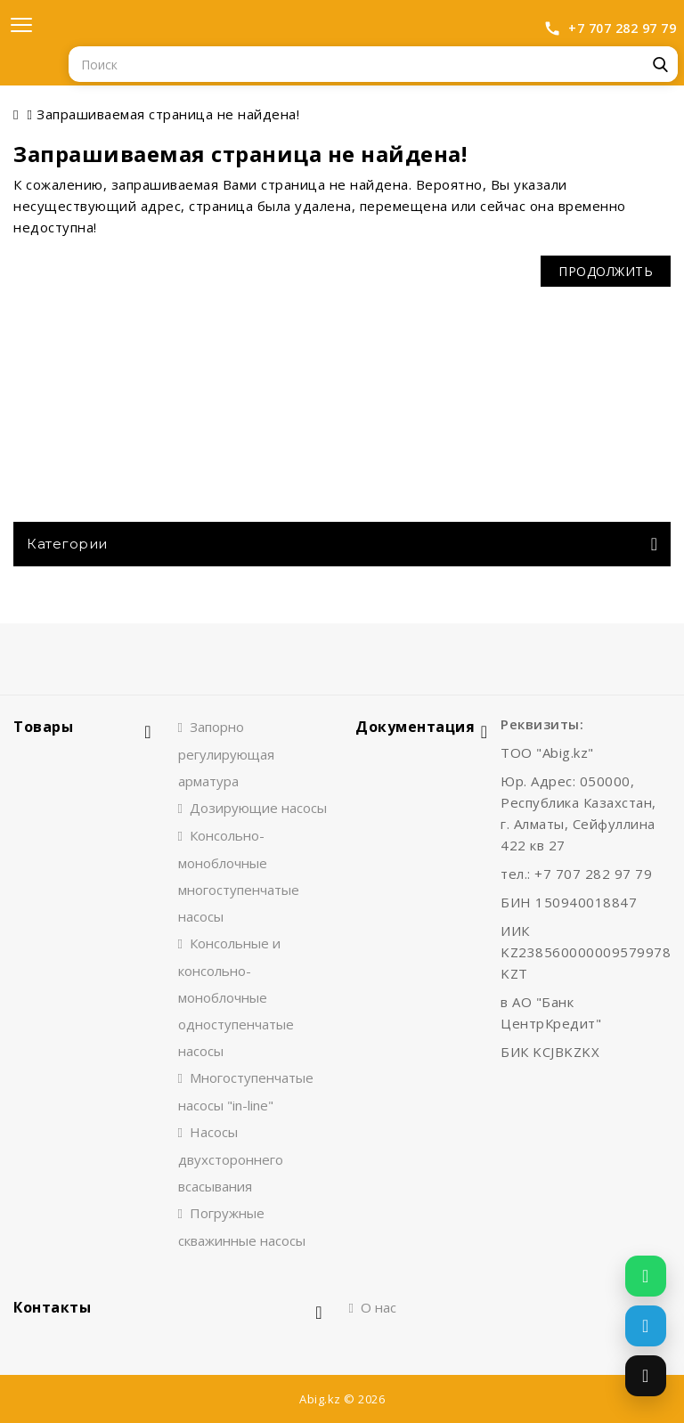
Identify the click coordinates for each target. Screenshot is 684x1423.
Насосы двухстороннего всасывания (230, 1159)
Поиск (660, 64)
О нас (378, 1307)
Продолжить (605, 271)
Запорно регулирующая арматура (226, 754)
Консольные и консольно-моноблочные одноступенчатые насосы (236, 997)
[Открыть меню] (21, 25)
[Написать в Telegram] (645, 1325)
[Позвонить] (645, 1375)
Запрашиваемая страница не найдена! (168, 114)
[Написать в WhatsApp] (645, 1276)
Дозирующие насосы (258, 808)
